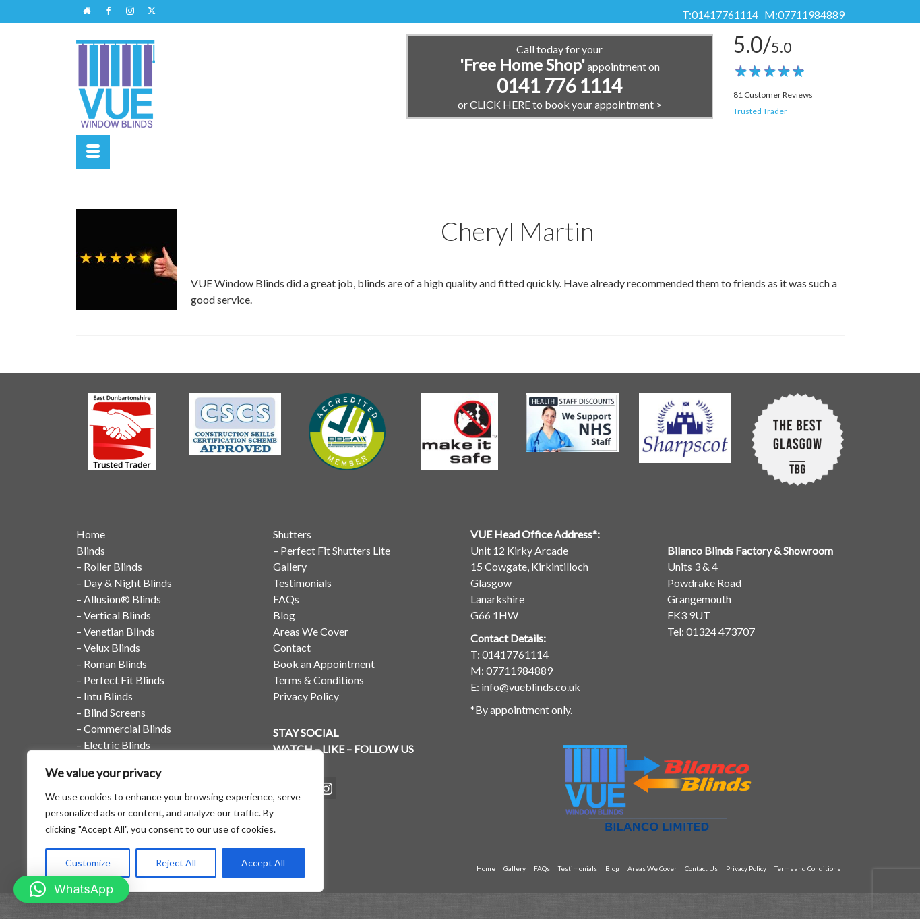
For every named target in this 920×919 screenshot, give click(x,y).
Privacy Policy (306, 696)
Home (90, 534)
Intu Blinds (108, 696)
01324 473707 (720, 631)
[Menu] (93, 152)
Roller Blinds (113, 566)
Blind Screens (115, 712)
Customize (88, 862)
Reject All (176, 862)
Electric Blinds (117, 744)
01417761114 (725, 14)
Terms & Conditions (318, 679)
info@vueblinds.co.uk (530, 686)
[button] (71, 889)
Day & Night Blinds (128, 582)
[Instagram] (326, 788)
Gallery (290, 566)
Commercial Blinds (127, 728)
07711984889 (811, 14)
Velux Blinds (112, 647)
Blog (284, 615)
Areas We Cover (310, 631)
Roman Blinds (115, 663)
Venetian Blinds (119, 631)
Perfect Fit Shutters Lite (335, 550)
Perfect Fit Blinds (124, 679)
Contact (292, 647)
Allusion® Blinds (122, 598)
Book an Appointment (324, 663)
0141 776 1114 (559, 85)
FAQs (286, 598)
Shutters (292, 534)
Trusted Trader (760, 111)
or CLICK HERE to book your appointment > (560, 104)
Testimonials (302, 582)
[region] (175, 821)
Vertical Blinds (117, 615)
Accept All (263, 862)
